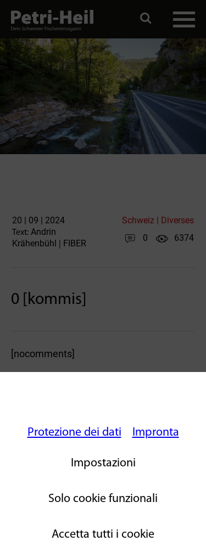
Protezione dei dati (74, 432)
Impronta (155, 432)
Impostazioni (103, 463)
